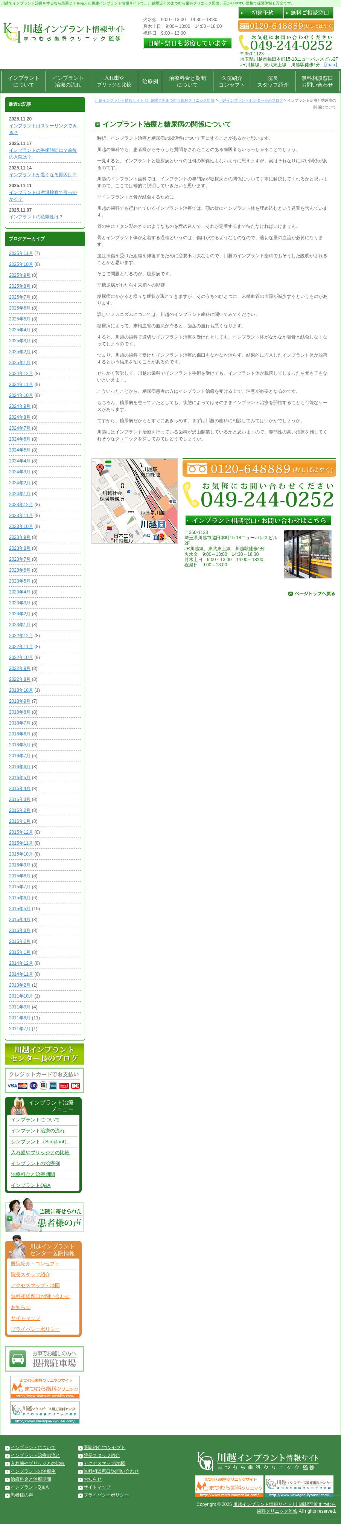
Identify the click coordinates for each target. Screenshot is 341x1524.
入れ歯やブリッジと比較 (114, 81)
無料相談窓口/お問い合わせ (111, 1471)
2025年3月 (19, 340)
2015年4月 (19, 919)
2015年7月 (19, 886)
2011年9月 (19, 1007)
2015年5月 (19, 908)
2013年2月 (19, 985)
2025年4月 (19, 330)
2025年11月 (21, 253)
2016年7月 (19, 755)
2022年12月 (21, 635)
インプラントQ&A (30, 1185)
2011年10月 (21, 996)
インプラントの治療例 (35, 1163)
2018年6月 (19, 734)
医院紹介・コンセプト (35, 1263)
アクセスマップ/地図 (104, 1463)
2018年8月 (19, 712)
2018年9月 (19, 701)
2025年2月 (19, 351)
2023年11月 (21, 515)
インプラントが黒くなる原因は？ (43, 174)
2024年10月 (21, 395)
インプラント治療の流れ (68, 81)
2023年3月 (19, 603)
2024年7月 (19, 428)
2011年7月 (19, 1028)
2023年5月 (19, 581)
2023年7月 (19, 559)
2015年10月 (21, 854)
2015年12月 (21, 832)
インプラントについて (24, 81)
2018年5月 (19, 745)
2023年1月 (19, 624)
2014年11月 (21, 974)
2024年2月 (19, 482)
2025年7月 (19, 297)
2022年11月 (21, 646)
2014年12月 (21, 963)
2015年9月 (19, 865)
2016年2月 (19, 810)
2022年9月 (19, 668)
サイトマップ (25, 1318)
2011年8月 (19, 1018)
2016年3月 (19, 799)
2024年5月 (19, 450)
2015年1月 (19, 952)
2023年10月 (21, 526)
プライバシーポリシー (35, 1329)
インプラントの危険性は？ (36, 217)
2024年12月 (21, 373)
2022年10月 (21, 657)
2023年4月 (19, 592)
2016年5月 (19, 777)
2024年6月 (19, 439)
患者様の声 (22, 1495)
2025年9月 (19, 275)
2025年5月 (19, 319)
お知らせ (20, 1307)
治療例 (150, 81)
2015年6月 (19, 897)
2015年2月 (19, 941)
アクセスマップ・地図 (35, 1285)
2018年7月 (19, 723)
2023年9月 (19, 537)
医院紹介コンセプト (232, 81)
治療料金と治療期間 (33, 1174)
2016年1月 (19, 821)
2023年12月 (21, 504)
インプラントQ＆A (30, 1487)
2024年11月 (21, 384)
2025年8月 (19, 286)
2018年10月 (21, 690)
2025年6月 (19, 308)
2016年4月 (19, 788)
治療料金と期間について (187, 81)
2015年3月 (19, 930)
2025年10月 (21, 264)
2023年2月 (19, 613)
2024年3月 (19, 471)
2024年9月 (19, 406)
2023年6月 (19, 570)
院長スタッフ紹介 (273, 81)
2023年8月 (19, 548)
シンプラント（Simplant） (40, 1141)
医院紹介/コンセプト (104, 1447)
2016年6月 (19, 766)
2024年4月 (19, 461)
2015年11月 (21, 843)
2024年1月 (19, 493)
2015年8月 (19, 876)
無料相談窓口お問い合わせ (317, 81)
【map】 (329, 64)
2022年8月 (19, 679)
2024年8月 (19, 417)
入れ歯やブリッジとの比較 (40, 1152)
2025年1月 (19, 362)
